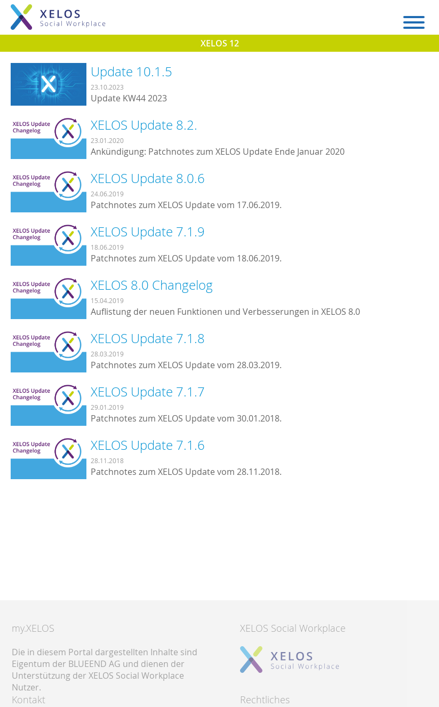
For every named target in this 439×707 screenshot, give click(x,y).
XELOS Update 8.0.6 (148, 178)
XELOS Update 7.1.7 (148, 391)
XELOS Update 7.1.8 (148, 338)
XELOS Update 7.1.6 (148, 445)
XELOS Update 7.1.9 (148, 231)
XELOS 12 (220, 43)
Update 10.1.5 (131, 71)
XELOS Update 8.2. (144, 124)
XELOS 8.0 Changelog (152, 284)
